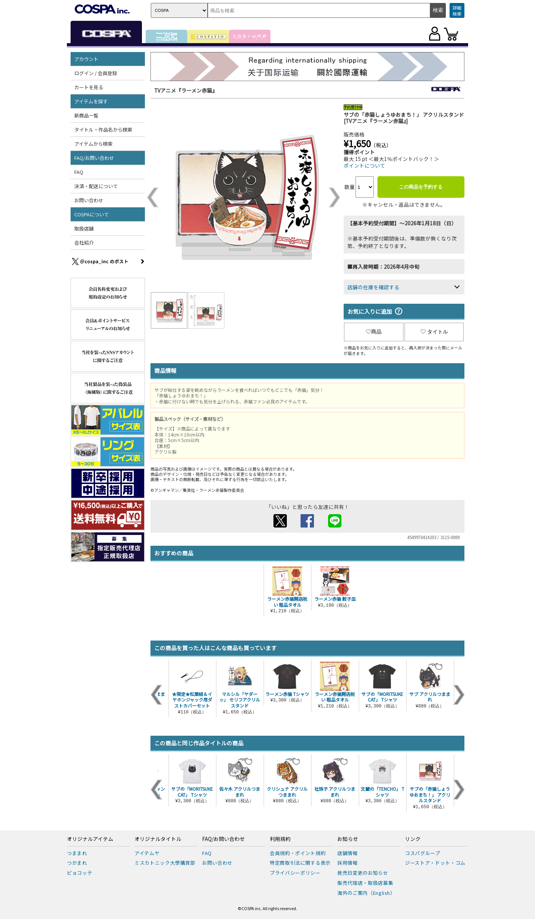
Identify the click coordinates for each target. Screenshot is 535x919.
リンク (413, 839)
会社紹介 (84, 242)
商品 (374, 332)
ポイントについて (364, 165)
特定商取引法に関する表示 (300, 862)
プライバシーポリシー (295, 872)
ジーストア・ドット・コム (435, 862)
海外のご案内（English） (366, 892)
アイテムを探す (91, 101)
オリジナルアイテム (90, 839)
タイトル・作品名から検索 (103, 129)
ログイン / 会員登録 (95, 73)
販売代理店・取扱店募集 (365, 882)
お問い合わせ (88, 200)
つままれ (77, 853)
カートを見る (88, 87)
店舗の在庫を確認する (373, 287)
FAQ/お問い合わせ (94, 157)
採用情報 (347, 862)
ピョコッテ (79, 872)
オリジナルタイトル (157, 839)
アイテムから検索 (93, 143)
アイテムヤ (146, 853)
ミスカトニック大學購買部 (164, 862)
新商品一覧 (86, 115)
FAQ (78, 171)
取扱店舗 (84, 228)
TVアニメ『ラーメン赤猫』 (185, 90)
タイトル (434, 332)
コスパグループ (422, 853)
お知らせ (347, 839)
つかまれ (77, 862)
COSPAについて (91, 214)
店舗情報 (347, 853)
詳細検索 (457, 10)
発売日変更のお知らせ (362, 872)
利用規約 (280, 839)
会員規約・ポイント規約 (297, 853)
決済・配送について (96, 186)
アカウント (86, 58)
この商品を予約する (420, 187)
